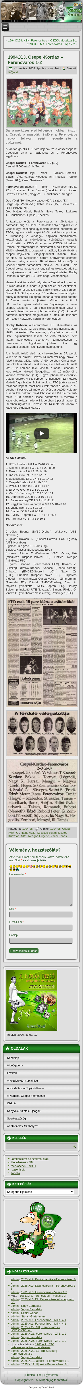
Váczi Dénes (59, 836)
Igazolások (18, 1169)
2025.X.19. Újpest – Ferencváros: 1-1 (45, 1360)
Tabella (15, 1173)
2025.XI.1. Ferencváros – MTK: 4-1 (43, 1320)
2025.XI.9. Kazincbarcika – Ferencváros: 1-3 (43, 1281)
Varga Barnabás (31, 1309)
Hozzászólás (17, 874)
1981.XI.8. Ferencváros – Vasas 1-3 (44, 1292)
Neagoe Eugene (38, 836)
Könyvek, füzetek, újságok (24, 1111)
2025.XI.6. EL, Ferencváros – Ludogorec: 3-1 (42, 1301)
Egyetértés (51, 1375)
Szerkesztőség (16, 1118)
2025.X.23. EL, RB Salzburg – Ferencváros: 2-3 (35, 1352)
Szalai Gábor (29, 1313)
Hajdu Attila (28, 832)
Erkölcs (30, 1375)
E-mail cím (16, 922)
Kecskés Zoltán (47, 832)
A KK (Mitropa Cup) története (25, 1088)
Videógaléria (15, 1065)
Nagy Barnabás (31, 1305)
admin (15, 1279)
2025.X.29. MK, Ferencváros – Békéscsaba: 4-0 (35, 1328)
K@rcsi (13, 72)
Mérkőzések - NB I (23, 1162)
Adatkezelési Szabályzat (22, 1126)
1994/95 (27, 828)
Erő (39, 1375)
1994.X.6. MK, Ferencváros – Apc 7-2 (51, 44)
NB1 (24, 836)
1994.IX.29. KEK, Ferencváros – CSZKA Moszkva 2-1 (42, 40)
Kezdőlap (13, 1058)
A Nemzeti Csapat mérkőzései (26, 1095)
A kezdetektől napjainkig (22, 1080)
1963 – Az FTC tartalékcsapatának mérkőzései (32, 1346)
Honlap (13, 935)
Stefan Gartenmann (33, 1316)
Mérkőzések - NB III (23, 1166)
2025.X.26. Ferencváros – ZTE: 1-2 (43, 1333)
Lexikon (12, 1073)
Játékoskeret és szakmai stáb (30, 1159)
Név (12, 908)
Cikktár (11, 1103)
